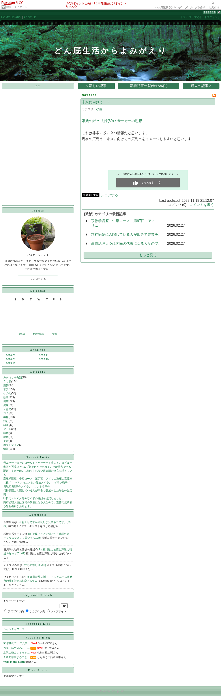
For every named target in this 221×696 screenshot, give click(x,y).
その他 (7, 393)
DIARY (16, 17)
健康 (6, 405)
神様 (6, 417)
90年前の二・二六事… (16, 643)
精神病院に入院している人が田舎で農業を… (126, 234)
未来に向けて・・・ (98, 102)
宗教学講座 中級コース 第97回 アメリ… (123, 223)
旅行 (6, 421)
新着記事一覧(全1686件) (149, 86)
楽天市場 (214, 7)
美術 (6, 440)
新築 (6, 385)
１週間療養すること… (16, 657)
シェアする (109, 195)
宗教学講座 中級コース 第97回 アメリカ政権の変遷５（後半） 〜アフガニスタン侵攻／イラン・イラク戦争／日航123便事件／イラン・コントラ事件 (37, 482)
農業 (6, 401)
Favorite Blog (38, 637)
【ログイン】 (212, 17)
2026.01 (10, 359)
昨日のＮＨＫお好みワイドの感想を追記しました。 (33, 498)
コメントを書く (201, 205)
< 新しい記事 (96, 86)
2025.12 (10, 363)
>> (168, 7)
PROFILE (30, 17)
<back (21, 334)
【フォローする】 (191, 17)
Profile (38, 210)
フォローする (38, 278)
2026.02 (10, 355)
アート (7, 429)
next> (55, 334)
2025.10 (44, 359)
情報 (6, 448)
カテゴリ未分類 (12, 377)
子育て (7, 409)
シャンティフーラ (13, 629)
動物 (6, 437)
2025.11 (44, 355)
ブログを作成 (197, 7)
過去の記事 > (201, 86)
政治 (6, 397)
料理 (6, 425)
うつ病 (7, 381)
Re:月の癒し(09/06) (35, 565)
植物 (6, 433)
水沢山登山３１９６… (16, 652)
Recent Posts (38, 457)
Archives (38, 349)
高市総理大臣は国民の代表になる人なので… (126, 243)
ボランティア (11, 444)
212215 (210, 12)
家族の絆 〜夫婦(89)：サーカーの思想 (112, 121)
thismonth (38, 334)
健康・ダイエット (16, 7)
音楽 (6, 389)
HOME (5, 17)
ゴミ (6, 413)
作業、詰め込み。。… (16, 648)
